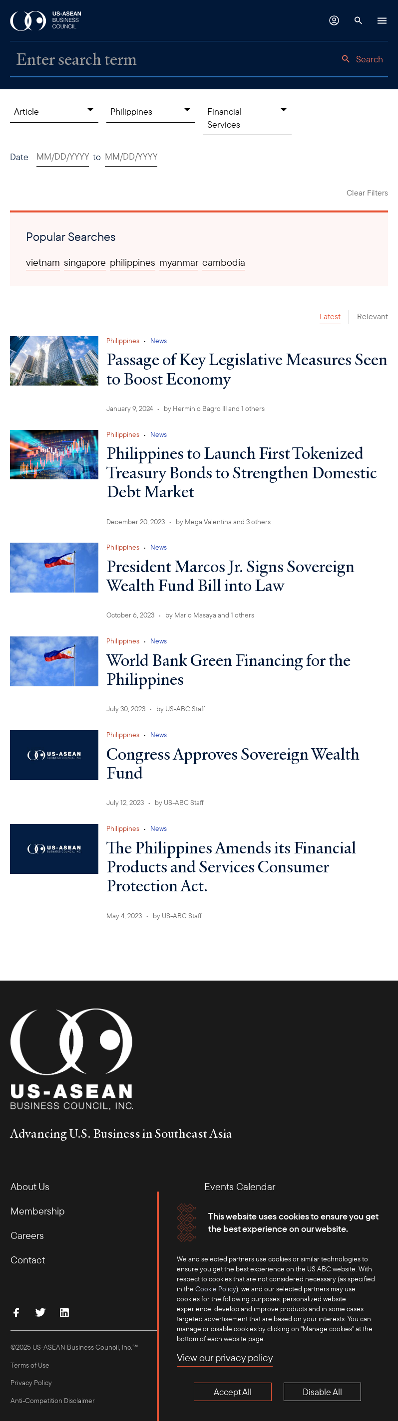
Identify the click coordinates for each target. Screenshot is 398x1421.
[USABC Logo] (46, 20)
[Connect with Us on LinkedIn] (64, 1312)
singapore (85, 262)
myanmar (178, 262)
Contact (27, 1259)
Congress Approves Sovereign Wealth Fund (233, 763)
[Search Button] (358, 20)
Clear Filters (367, 193)
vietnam (43, 262)
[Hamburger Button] (382, 20)
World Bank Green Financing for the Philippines (228, 669)
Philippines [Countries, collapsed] (131, 111)
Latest (330, 316)
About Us (29, 1186)
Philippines (122, 340)
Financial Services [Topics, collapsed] (224, 118)
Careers (27, 1235)
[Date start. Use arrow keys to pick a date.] (62, 157)
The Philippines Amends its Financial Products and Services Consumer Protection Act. (231, 866)
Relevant (372, 316)
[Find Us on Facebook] (16, 1312)
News (158, 340)
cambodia (223, 262)
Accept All (233, 1392)
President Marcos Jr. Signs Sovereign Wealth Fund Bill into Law (230, 575)
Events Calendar (239, 1186)
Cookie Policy (215, 1288)
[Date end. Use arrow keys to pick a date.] (131, 157)
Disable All (322, 1392)
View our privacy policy (225, 1358)
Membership (37, 1211)
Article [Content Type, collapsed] (26, 111)
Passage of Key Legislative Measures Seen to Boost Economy (247, 368)
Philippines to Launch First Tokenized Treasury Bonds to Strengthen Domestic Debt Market (241, 472)
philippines (132, 262)
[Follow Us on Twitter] (40, 1312)
